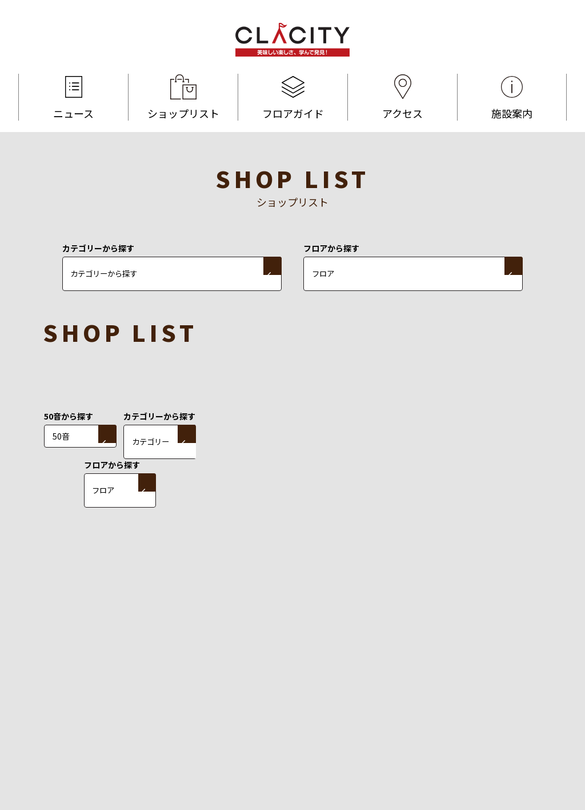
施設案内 (512, 97)
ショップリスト (183, 97)
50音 (61, 436)
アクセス (402, 97)
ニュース (73, 97)
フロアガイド (292, 97)
